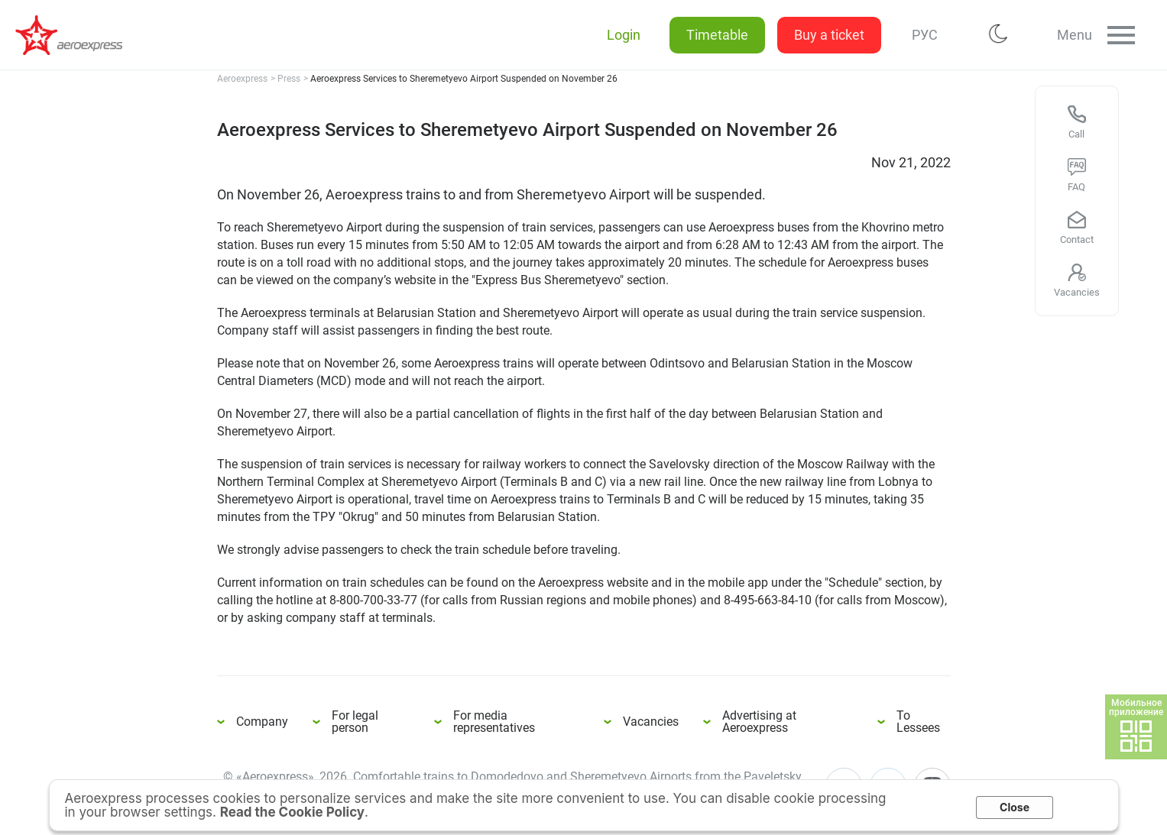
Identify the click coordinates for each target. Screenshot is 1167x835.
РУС (922, 35)
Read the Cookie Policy (292, 812)
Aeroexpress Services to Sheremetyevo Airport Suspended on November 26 (76, 35)
